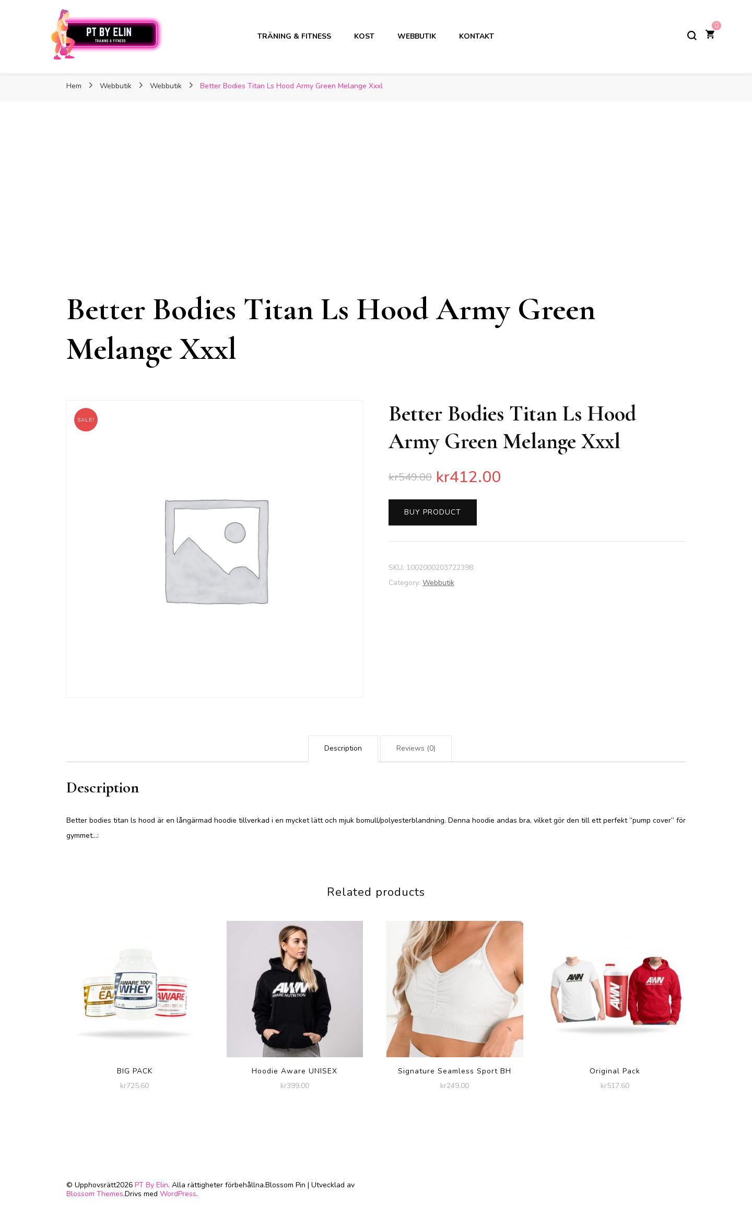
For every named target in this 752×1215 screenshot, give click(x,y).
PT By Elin (151, 1185)
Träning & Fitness (294, 36)
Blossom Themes (94, 1194)
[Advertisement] (376, 211)
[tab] (343, 748)
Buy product (432, 512)
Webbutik (416, 36)
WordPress (178, 1194)
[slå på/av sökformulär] (692, 35)
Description (343, 748)
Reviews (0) (416, 748)
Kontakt (476, 36)
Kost (364, 36)
